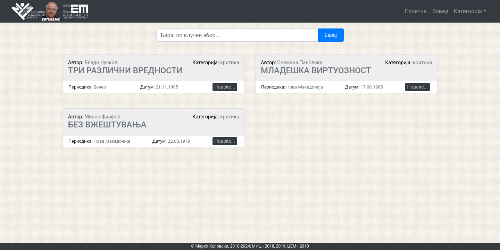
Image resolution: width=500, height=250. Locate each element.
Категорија (468, 11)
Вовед (440, 11)
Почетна (415, 11)
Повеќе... (225, 87)
